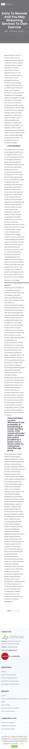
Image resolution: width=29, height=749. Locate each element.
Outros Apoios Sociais (8, 711)
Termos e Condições (7, 723)
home (6, 31)
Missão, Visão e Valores (8, 675)
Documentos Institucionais (9, 681)
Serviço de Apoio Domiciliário (10, 708)
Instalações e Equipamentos (10, 684)
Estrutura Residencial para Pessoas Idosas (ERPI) (14, 700)
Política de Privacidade (8, 726)
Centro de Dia (5, 705)
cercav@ (11, 650)
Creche (3, 696)
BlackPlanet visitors (16, 31)
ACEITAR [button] (14, 746)
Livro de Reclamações (8, 729)
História (3, 672)
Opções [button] (22, 743)
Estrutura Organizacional (9, 678)
